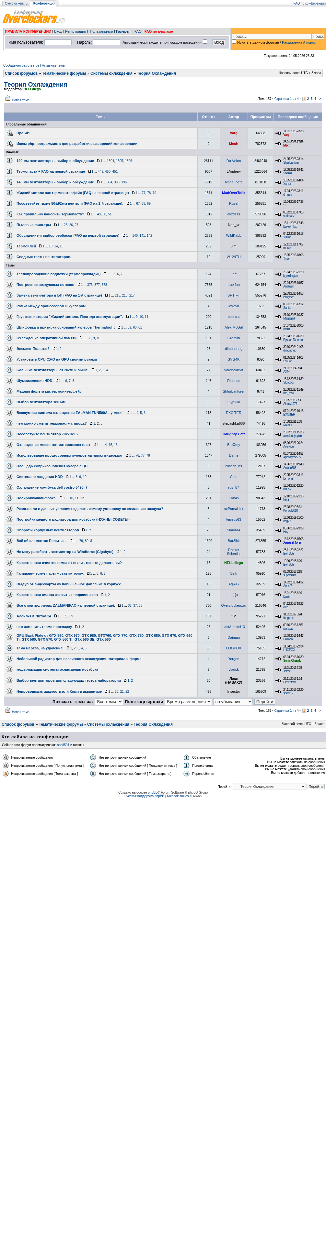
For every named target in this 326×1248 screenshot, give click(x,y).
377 (97, 285)
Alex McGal (234, 327)
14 (56, 246)
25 (65, 225)
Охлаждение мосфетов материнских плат (53, 445)
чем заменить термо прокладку (44, 627)
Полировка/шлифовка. (37, 498)
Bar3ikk (234, 541)
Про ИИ (23, 133)
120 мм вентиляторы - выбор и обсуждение (55, 161)
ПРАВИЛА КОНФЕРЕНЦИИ (28, 31)
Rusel (233, 203)
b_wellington (290, 275)
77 (143, 193)
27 (76, 225)
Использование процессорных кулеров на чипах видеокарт (69, 455)
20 (116, 691)
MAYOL (288, 425)
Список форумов (21, 73)
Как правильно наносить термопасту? (50, 214)
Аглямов (288, 446)
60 (134, 327)
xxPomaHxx (233, 509)
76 (137, 455)
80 (86, 541)
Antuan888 (289, 468)
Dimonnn (288, 478)
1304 (110, 161)
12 (82, 498)
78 (149, 193)
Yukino (287, 237)
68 (143, 203)
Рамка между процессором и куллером (51, 306)
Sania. (286, 307)
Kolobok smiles (178, 796)
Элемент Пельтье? (33, 349)
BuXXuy (233, 445)
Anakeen (288, 286)
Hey (285, 532)
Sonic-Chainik (292, 660)
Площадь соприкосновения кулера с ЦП (52, 466)
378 (104, 285)
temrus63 (233, 519)
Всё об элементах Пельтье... (41, 541)
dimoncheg (233, 349)
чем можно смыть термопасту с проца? (52, 423)
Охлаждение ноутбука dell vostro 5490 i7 (52, 487)
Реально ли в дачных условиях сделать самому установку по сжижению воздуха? (90, 509)
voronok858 (233, 370)
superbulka (289, 575)
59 (129, 327)
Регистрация (75, 31)
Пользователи (101, 31)
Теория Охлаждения (156, 73)
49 (99, 214)
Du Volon (234, 161)
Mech (233, 144)
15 (61, 246)
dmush (287, 194)
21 (122, 691)
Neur (286, 500)
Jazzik (286, 671)
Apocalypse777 (292, 457)
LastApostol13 (233, 627)
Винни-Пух (289, 226)
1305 (119, 161)
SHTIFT (233, 295)
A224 (286, 372)
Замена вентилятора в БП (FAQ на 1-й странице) (59, 295)
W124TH (233, 257)
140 (135, 235)
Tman (286, 258)
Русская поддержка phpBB (144, 796)
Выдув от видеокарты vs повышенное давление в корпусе (69, 584)
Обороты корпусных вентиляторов (48, 530)
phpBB (152, 792)
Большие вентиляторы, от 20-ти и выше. (53, 370)
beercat (234, 317)
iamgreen (288, 297)
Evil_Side (288, 553)
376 (90, 285)
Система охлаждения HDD (40, 477)
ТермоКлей (26, 246)
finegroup (288, 618)
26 (71, 225)
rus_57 (233, 487)
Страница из (286, 99)
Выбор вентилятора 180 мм (41, 402)
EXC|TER (233, 413)
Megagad (289, 318)
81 (92, 541)
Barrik (286, 596)
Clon (234, 477)
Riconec (233, 381)
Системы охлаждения (111, 73)
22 (127, 691)
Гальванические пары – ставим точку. (50, 573)
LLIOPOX (233, 648)
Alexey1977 (290, 404)
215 (117, 295)
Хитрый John (292, 542)
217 (132, 295)
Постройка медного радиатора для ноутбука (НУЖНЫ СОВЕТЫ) (73, 519)
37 (135, 605)
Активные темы (53, 65)
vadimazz (288, 216)
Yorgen (233, 659)
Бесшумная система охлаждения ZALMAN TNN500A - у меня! (70, 413)
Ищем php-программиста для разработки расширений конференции (77, 144)
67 (138, 203)
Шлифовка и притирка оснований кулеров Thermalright (66, 327)
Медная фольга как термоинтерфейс (49, 391)
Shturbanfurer (291, 162)
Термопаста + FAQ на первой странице (51, 171)
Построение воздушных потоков (45, 285)
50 (104, 214)
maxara (287, 248)
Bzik (233, 573)
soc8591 (63, 745)
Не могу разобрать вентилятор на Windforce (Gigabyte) (65, 552)
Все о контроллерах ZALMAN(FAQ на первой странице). (66, 605)
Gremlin (233, 338)
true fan (233, 285)
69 (149, 203)
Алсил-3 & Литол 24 (34, 616)
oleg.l (286, 607)
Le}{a (233, 595)
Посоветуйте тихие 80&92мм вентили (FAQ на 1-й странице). (70, 203)
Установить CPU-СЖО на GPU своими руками (57, 359)
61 (140, 327)
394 (109, 182)
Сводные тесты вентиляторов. (44, 257)
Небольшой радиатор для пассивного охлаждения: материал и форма (79, 659)
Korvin (234, 498)
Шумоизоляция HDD (34, 381)
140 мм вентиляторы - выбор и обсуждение (55, 182)
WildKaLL (233, 235)
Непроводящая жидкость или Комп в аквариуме (59, 691)
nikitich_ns (233, 466)
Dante (233, 455)
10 (141, 317)
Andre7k (288, 586)
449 (100, 171)
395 (117, 182)
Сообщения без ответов (21, 65)
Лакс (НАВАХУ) (233, 680)
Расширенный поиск (299, 42)
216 (125, 295)
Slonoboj (288, 382)
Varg (234, 133)
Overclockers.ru (16, 3)
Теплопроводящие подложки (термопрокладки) (58, 274)
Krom (286, 329)
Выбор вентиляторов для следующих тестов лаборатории (69, 680)
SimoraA (233, 530)
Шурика (233, 402)
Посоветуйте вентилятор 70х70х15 (47, 434)
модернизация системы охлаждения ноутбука (57, 669)
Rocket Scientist (233, 552)
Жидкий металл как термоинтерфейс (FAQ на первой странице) (73, 193)
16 (116, 445)
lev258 (233, 306)
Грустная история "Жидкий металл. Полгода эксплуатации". (70, 317)
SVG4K (234, 359)
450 (108, 171)
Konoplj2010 (290, 510)
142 (149, 235)
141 (142, 235)
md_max (288, 393)
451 (115, 171)
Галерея (123, 31)
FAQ (138, 31)
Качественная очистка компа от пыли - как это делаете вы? (69, 563)
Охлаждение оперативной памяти (46, 338)
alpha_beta (233, 182)
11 (146, 317)
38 (140, 605)
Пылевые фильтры (34, 225)
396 (124, 182)
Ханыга (287, 184)
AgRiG (233, 584)
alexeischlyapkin (292, 436)
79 (154, 193)
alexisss (233, 214)
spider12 (288, 693)
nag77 (287, 521)
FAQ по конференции (310, 3)
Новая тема (20, 100)
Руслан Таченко (293, 340)
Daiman (233, 637)
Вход (58, 31)
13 (50, 246)
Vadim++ (288, 173)
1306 (128, 161)
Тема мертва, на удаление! (40, 648)
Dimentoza (289, 682)
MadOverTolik (233, 193)
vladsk (234, 669)
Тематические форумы (64, 73)
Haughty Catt (234, 434)
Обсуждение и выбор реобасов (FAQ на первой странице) (68, 235)
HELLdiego (32, 89)
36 (130, 605)
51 (109, 214)
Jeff (234, 274)
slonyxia (287, 628)
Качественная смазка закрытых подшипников (57, 595)
